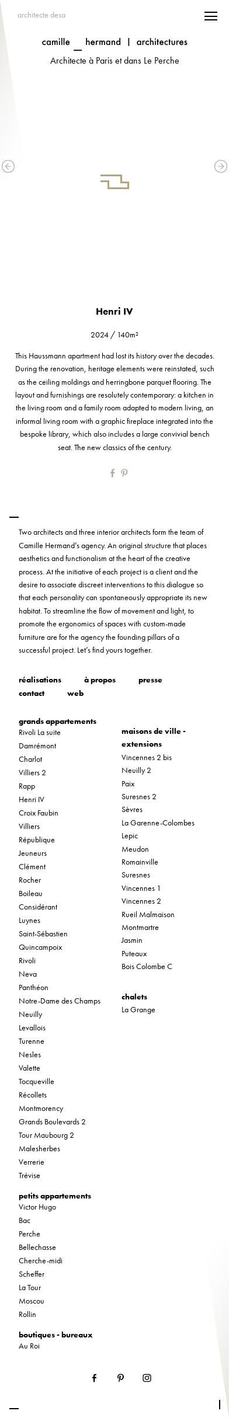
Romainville (140, 861)
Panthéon (33, 987)
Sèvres (132, 809)
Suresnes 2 (139, 796)
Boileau (31, 893)
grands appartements (57, 721)
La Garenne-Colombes (158, 822)
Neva (28, 973)
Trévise (29, 1175)
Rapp (27, 786)
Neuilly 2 (136, 770)
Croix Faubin (38, 812)
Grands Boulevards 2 (52, 1121)
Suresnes (136, 874)
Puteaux (134, 953)
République (37, 839)
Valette (29, 1067)
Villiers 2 (32, 772)
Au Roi (29, 1345)
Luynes (29, 920)
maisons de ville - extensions (154, 737)
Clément (32, 866)
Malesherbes (39, 1148)
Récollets (33, 1094)
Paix (128, 783)
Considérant (38, 906)
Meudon (135, 849)
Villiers (29, 826)
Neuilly (30, 1014)
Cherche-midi (41, 1260)
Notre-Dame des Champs (59, 1000)
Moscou (31, 1300)
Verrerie (31, 1161)
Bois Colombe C (147, 966)
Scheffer (31, 1274)
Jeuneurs (33, 853)
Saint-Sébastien (43, 933)
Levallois (32, 1027)
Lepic (130, 835)
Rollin (27, 1314)
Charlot (30, 759)
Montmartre (140, 927)
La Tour (30, 1287)
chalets (134, 996)
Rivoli (27, 960)
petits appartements (55, 1195)
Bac (24, 1220)
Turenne (31, 1041)
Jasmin (132, 940)
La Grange (138, 1009)
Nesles (30, 1054)
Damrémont (37, 745)
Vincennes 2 (141, 901)
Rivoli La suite (40, 732)
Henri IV (31, 799)
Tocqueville (36, 1081)
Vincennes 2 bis (147, 757)
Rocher (30, 880)
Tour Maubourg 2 (46, 1135)
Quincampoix (40, 947)
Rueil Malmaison (148, 914)
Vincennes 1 (141, 888)
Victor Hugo (37, 1206)
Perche (29, 1233)
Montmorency (41, 1108)
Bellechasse (37, 1247)
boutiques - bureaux (56, 1334)
